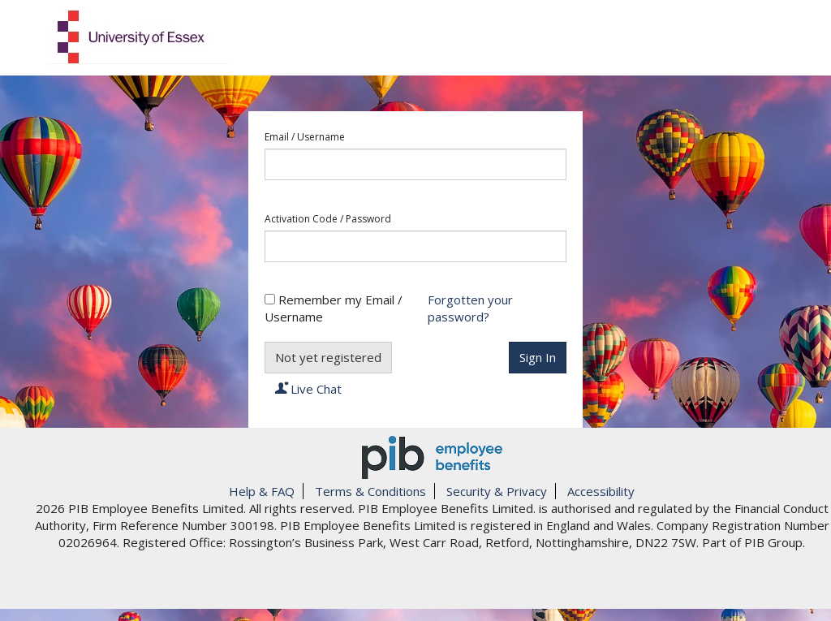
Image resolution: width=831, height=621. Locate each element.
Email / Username (305, 137)
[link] (431, 583)
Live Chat (308, 389)
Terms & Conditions (370, 491)
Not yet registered (328, 357)
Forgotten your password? (470, 308)
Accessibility (601, 491)
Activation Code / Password (328, 219)
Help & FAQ (262, 491)
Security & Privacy (496, 491)
